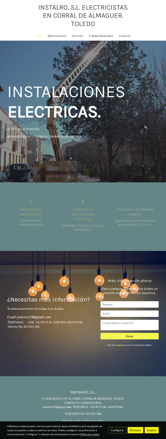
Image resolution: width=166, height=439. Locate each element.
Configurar (117, 430)
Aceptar (152, 430)
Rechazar (135, 430)
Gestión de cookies (93, 420)
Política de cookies (71, 420)
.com (68, 407)
